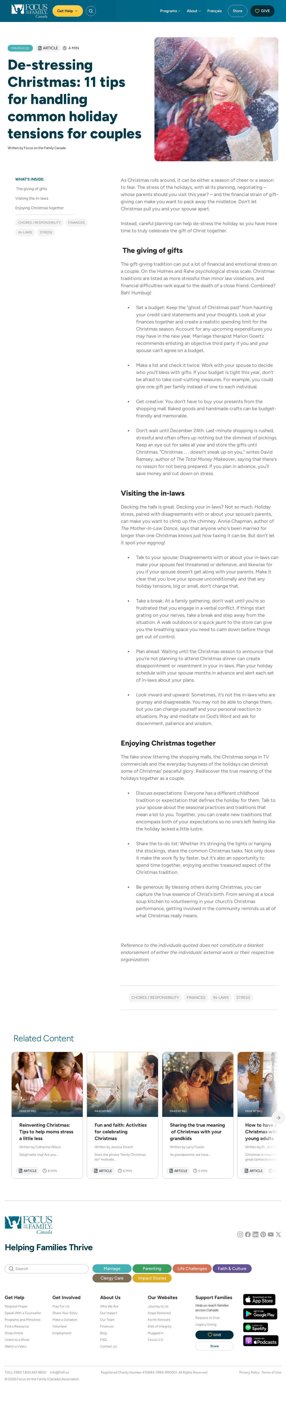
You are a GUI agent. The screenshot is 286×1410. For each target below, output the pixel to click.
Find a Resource (17, 1326)
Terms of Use (271, 1372)
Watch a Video (15, 1346)
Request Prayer (16, 1306)
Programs (170, 11)
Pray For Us (60, 1306)
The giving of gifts (31, 189)
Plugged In (155, 1333)
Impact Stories (152, 1277)
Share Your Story (64, 1313)
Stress (46, 232)
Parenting (152, 1268)
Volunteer (59, 1326)
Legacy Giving (205, 1324)
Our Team (107, 1320)
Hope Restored (159, 1313)
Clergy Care (112, 1277)
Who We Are (109, 1306)
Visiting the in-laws (31, 198)
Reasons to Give (207, 1318)
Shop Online (14, 1333)
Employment (61, 1333)
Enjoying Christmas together (39, 208)
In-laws (25, 232)
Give (262, 11)
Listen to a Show (17, 1340)
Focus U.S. (156, 1340)
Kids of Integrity (159, 1326)
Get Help (67, 11)
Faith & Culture (232, 1268)
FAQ (103, 1340)
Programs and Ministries (23, 1320)
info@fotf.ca (59, 1372)
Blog (103, 1333)
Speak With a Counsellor (23, 1313)
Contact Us (108, 1346)
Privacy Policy (249, 1372)
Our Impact (108, 1313)
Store (237, 11)
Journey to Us (158, 1306)
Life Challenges (192, 1268)
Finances (76, 222)
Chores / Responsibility (39, 222)
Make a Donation (64, 1320)
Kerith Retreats (159, 1320)
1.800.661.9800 (34, 1372)
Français (214, 11)
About (194, 11)
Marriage (112, 1268)
